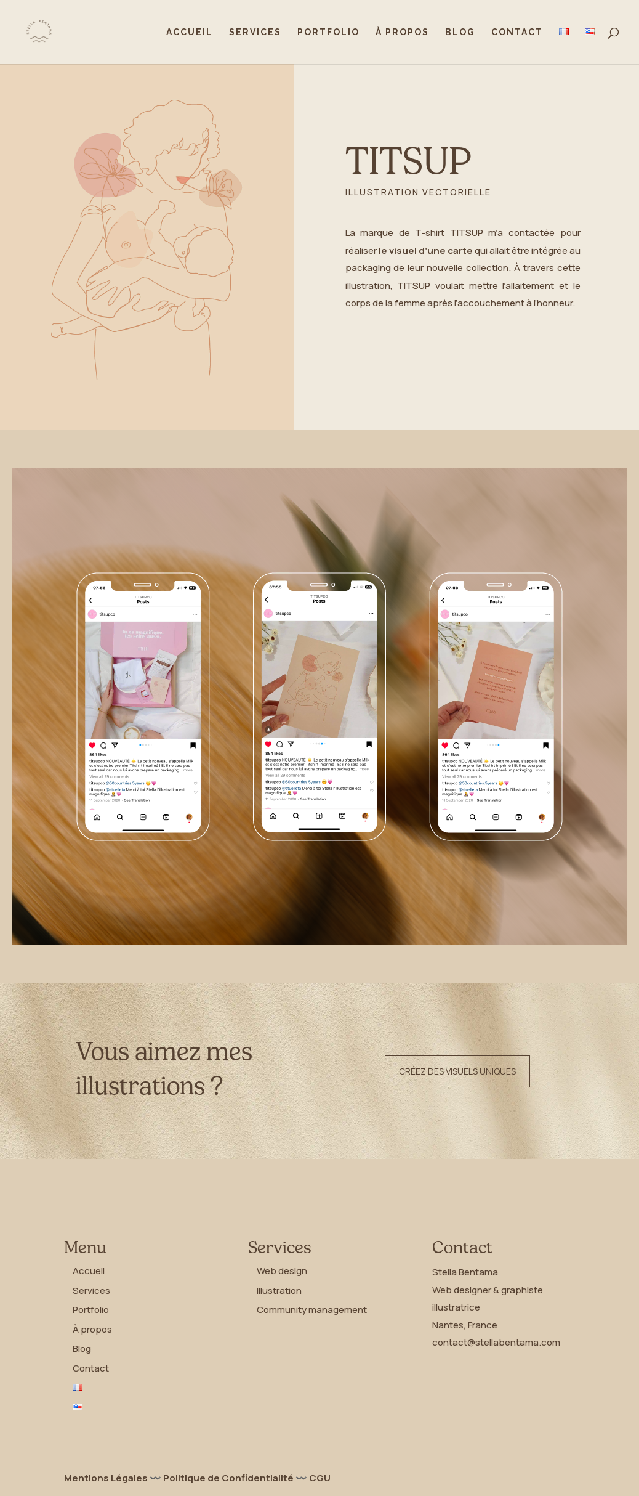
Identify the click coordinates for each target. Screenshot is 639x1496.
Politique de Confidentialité (228, 1477)
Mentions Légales (106, 1477)
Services (255, 32)
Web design (282, 1270)
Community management (312, 1309)
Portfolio (328, 32)
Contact (517, 32)
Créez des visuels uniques (457, 1071)
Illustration (279, 1290)
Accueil (189, 32)
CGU (320, 1477)
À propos (402, 32)
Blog (460, 32)
